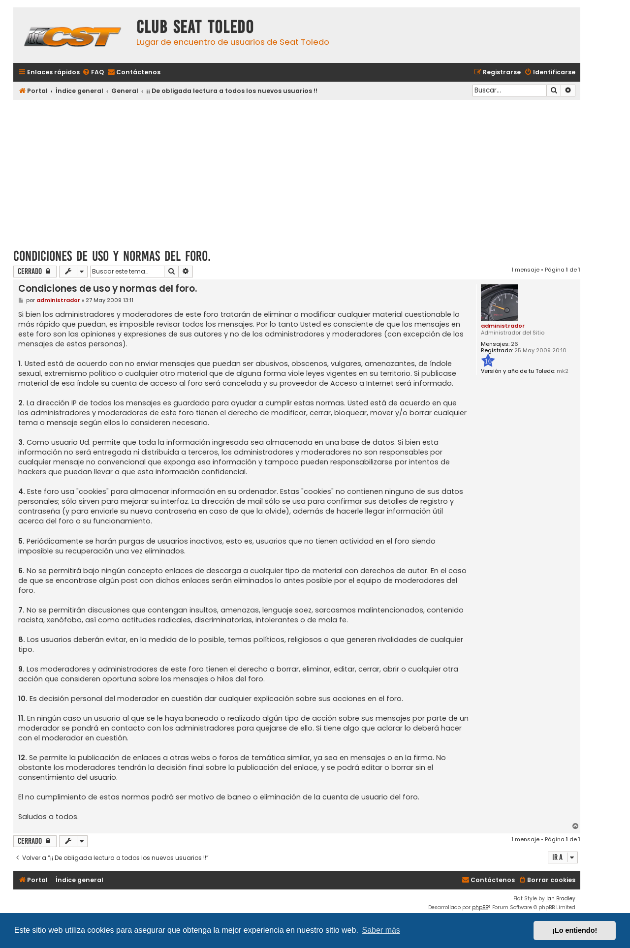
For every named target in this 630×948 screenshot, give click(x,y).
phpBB (480, 907)
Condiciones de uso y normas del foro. (112, 256)
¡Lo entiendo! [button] (574, 930)
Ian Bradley (560, 898)
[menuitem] (93, 72)
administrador (503, 326)
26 (514, 344)
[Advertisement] (296, 171)
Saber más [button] (381, 930)
